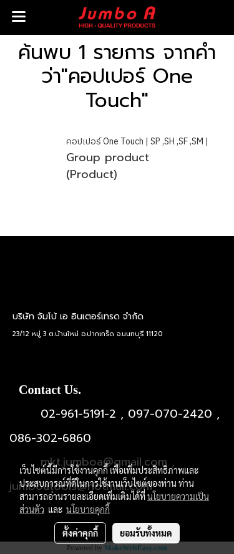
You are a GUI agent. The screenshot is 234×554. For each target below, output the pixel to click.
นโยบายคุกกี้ (88, 509)
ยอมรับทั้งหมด (146, 532)
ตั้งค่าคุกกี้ (80, 532)
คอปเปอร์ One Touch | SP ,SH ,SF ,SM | (137, 141)
